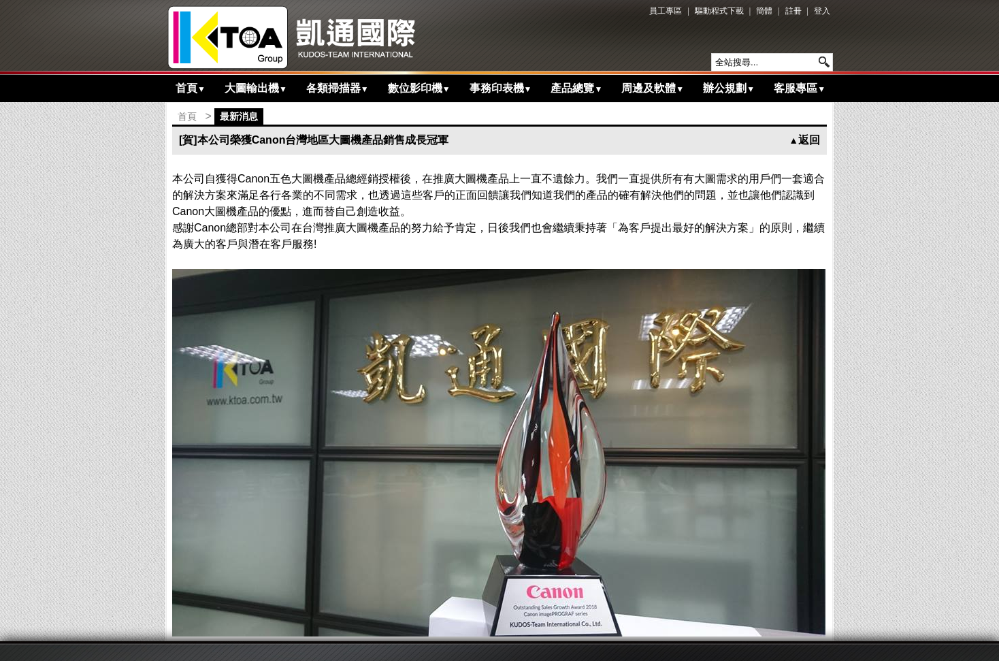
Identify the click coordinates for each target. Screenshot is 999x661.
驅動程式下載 (719, 11)
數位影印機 (419, 88)
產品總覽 (576, 88)
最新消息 (239, 116)
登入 (822, 11)
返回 (804, 140)
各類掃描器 (337, 88)
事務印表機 (501, 88)
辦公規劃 (729, 88)
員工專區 (665, 11)
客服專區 (799, 88)
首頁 (191, 88)
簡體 (764, 11)
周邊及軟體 (652, 88)
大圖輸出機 (256, 88)
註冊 (793, 11)
